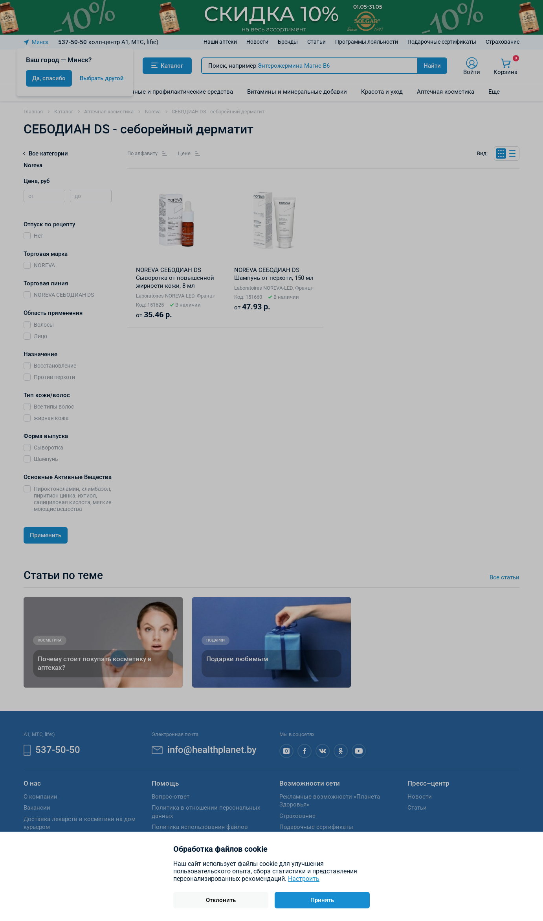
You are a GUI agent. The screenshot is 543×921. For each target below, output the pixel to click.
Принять (322, 900)
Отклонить (221, 900)
